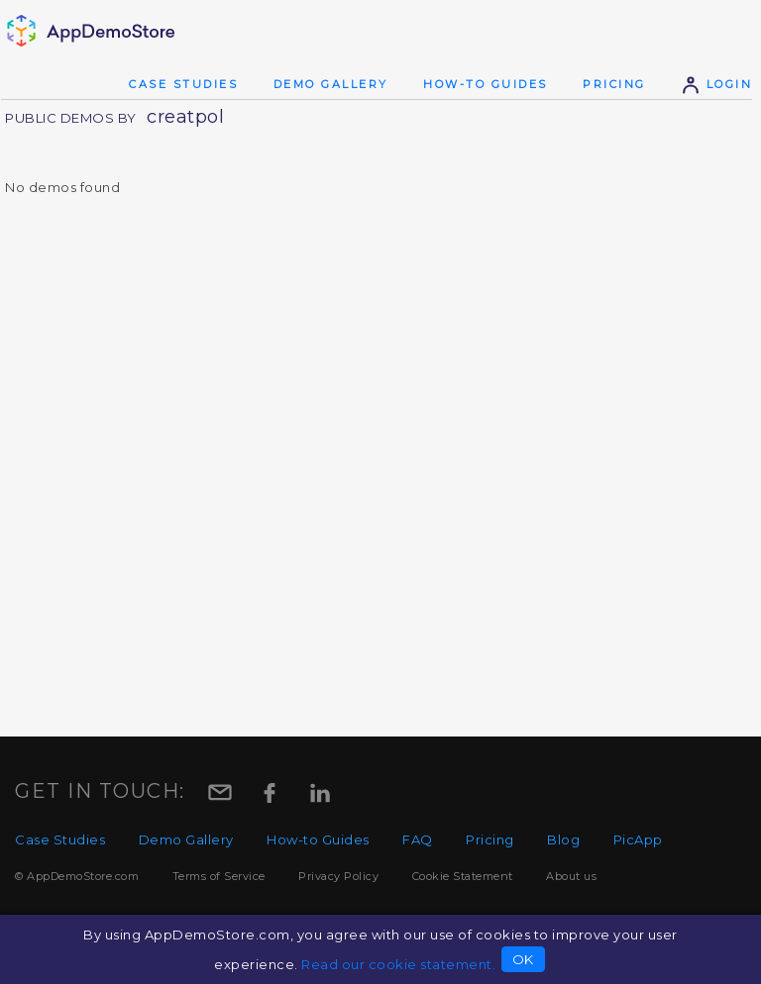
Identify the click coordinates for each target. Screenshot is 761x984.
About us (571, 876)
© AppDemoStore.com (77, 876)
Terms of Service (219, 876)
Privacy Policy (338, 876)
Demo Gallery (330, 84)
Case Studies (183, 84)
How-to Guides (485, 84)
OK (523, 959)
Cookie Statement (462, 876)
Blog (563, 839)
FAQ (417, 839)
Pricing (614, 84)
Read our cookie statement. (398, 964)
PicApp (638, 839)
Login (716, 84)
